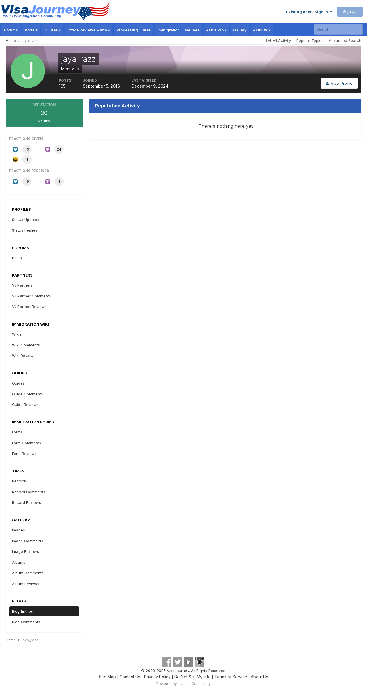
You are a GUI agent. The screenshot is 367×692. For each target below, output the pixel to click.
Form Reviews (24, 453)
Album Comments (28, 573)
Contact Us (130, 676)
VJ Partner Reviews (29, 306)
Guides (52, 30)
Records (19, 481)
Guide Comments (27, 394)
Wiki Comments (26, 345)
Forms (17, 432)
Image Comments (27, 541)
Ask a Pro (216, 30)
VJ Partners (22, 285)
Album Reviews (25, 583)
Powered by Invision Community (183, 683)
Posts (17, 257)
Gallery (240, 30)
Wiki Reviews (24, 355)
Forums (11, 30)
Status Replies (24, 230)
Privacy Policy (157, 676)
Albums (18, 562)
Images (18, 530)
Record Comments (28, 492)
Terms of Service (230, 676)
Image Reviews (25, 551)
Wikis (17, 334)
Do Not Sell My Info (192, 676)
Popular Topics (309, 40)
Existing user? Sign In (309, 11)
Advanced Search (345, 40)
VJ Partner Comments (31, 296)
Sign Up (350, 11)
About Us (259, 676)
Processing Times (133, 30)
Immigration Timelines (178, 30)
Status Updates (25, 219)
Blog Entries (22, 611)
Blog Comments (26, 622)
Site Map (107, 676)
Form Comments (26, 443)
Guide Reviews (25, 404)
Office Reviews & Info (88, 30)
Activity (261, 30)
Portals (31, 30)
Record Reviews (26, 502)
